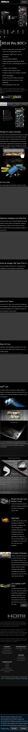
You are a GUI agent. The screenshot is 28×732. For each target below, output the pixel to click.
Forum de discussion (7, 668)
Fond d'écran (7, 671)
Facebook (7, 663)
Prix (21, 650)
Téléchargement (21, 657)
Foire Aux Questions (21, 658)
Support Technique (21, 660)
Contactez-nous (7, 650)
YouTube (7, 665)
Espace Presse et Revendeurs (7, 670)
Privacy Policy (5, 728)
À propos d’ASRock (7, 648)
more (26, 148)
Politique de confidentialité (21, 678)
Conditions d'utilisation (10, 678)
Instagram (7, 667)
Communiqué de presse (21, 648)
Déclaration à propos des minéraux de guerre (7, 652)
